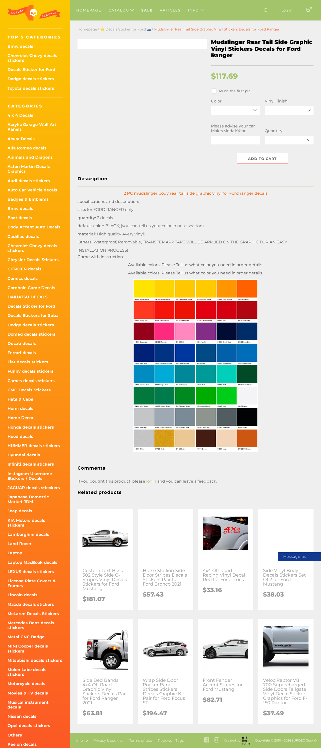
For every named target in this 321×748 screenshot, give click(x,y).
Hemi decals (21, 408)
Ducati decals (22, 343)
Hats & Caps (20, 399)
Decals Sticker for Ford (31, 69)
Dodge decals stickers (31, 78)
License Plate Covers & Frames (32, 583)
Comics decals (23, 278)
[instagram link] (216, 740)
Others (15, 735)
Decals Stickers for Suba (33, 315)
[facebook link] (206, 740)
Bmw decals (20, 46)
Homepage (88, 10)
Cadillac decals (23, 236)
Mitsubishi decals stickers (35, 660)
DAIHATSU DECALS (28, 297)
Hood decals (20, 436)
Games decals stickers (31, 380)
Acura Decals (21, 138)
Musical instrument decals (28, 705)
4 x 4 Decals (20, 115)
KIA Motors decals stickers (26, 523)
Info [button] (196, 10)
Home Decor (21, 417)
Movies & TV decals (28, 693)
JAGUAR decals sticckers (34, 487)
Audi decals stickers (29, 180)
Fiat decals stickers (28, 362)
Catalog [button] (121, 10)
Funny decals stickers (31, 371)
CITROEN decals (25, 269)
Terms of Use (140, 740)
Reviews (165, 740)
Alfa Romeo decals (27, 148)
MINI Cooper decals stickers (28, 648)
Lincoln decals (23, 595)
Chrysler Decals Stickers (33, 259)
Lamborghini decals (28, 534)
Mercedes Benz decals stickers (31, 625)
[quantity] (289, 140)
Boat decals (20, 217)
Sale (146, 10)
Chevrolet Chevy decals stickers (32, 58)
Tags (180, 740)
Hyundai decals (24, 455)
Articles (170, 10)
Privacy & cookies (108, 740)
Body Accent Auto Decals (34, 227)
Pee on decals (22, 744)
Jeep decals (20, 511)
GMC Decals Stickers (29, 390)
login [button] (151, 481)
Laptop (15, 553)
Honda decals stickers (31, 427)
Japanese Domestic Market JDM (28, 499)
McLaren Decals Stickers (33, 613)
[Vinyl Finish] (289, 110)
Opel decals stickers (29, 725)
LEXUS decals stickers (31, 571)
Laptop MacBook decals (33, 562)
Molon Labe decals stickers (27, 672)
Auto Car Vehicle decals (32, 190)
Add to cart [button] (262, 158)
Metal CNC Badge (26, 637)
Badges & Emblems (28, 199)
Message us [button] (294, 556)
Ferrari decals (22, 352)
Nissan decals (22, 716)
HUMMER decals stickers (34, 445)
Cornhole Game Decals (31, 287)
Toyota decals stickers (31, 88)
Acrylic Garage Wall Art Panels (32, 127)
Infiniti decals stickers (31, 464)
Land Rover (20, 543)
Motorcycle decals (26, 683)
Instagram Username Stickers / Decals (30, 476)
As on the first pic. (231, 91)
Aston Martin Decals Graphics (29, 169)
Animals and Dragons (30, 157)
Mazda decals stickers (31, 604)
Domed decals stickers (32, 334)
